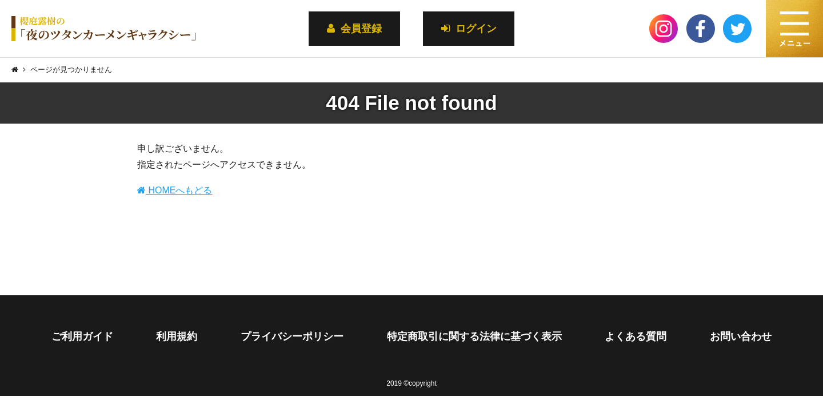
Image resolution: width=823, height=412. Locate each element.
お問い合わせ (741, 336)
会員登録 (354, 28)
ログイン (469, 28)
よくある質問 (635, 336)
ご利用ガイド (82, 336)
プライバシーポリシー (292, 336)
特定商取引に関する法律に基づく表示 (474, 336)
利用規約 (176, 336)
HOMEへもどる (174, 190)
